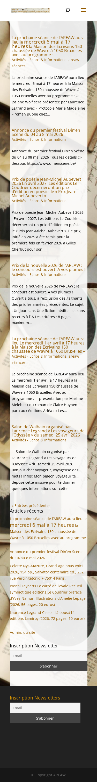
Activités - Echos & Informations (39, 59)
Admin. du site (22, 632)
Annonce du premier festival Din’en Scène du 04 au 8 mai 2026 (46, 132)
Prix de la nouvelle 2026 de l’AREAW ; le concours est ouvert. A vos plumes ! (48, 267)
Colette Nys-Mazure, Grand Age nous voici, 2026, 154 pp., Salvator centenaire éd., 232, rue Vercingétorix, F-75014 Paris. (47, 572)
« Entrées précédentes (31, 505)
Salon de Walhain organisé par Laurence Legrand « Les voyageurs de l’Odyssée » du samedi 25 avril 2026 (48, 431)
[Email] (48, 656)
